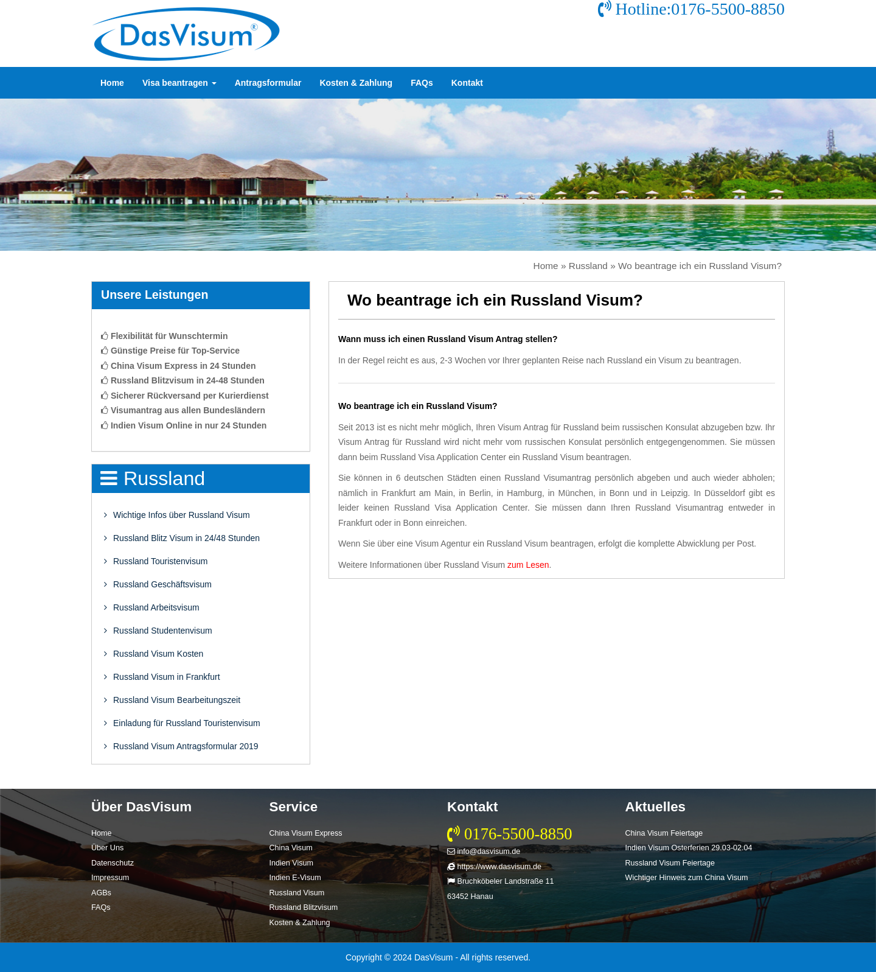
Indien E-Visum (295, 877)
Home (112, 83)
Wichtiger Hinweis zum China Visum (686, 877)
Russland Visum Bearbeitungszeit (172, 700)
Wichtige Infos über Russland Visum (177, 515)
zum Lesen (528, 565)
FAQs (422, 83)
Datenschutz (112, 863)
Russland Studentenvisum (158, 630)
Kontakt (467, 83)
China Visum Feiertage (664, 833)
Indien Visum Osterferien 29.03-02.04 (689, 848)
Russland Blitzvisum (303, 907)
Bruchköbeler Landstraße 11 (500, 881)
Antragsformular (268, 83)
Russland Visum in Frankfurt (162, 677)
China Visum (291, 848)
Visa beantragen (179, 83)
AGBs (101, 893)
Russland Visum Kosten (153, 654)
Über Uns (107, 848)
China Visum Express (305, 833)
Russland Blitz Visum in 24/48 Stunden (182, 538)
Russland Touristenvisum (155, 561)
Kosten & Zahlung (355, 83)
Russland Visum (297, 893)
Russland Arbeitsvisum (152, 607)
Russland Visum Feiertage (670, 863)
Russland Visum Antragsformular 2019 (181, 746)
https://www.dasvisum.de (494, 866)
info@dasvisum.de (483, 851)
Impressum (110, 877)
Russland (588, 265)
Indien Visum (291, 863)
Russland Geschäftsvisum (158, 584)
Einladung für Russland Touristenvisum (182, 723)
